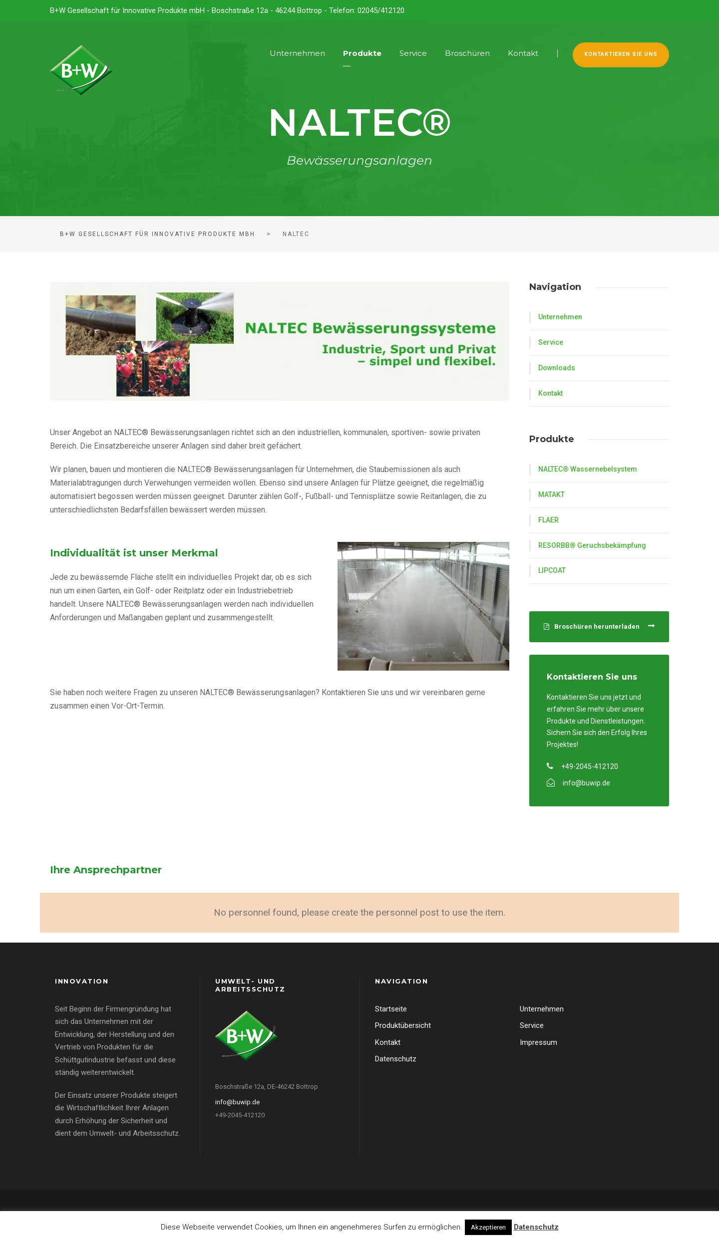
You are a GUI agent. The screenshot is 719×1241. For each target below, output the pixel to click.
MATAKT (551, 494)
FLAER (548, 520)
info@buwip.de (237, 1102)
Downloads (556, 368)
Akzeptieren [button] (488, 1227)
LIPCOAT (552, 570)
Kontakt (523, 53)
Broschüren (467, 53)
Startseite (391, 1008)
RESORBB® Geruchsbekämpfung (592, 545)
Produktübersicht (403, 1025)
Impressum (538, 1042)
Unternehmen (297, 53)
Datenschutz (395, 1058)
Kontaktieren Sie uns (621, 54)
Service (413, 53)
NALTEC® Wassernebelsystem (587, 469)
